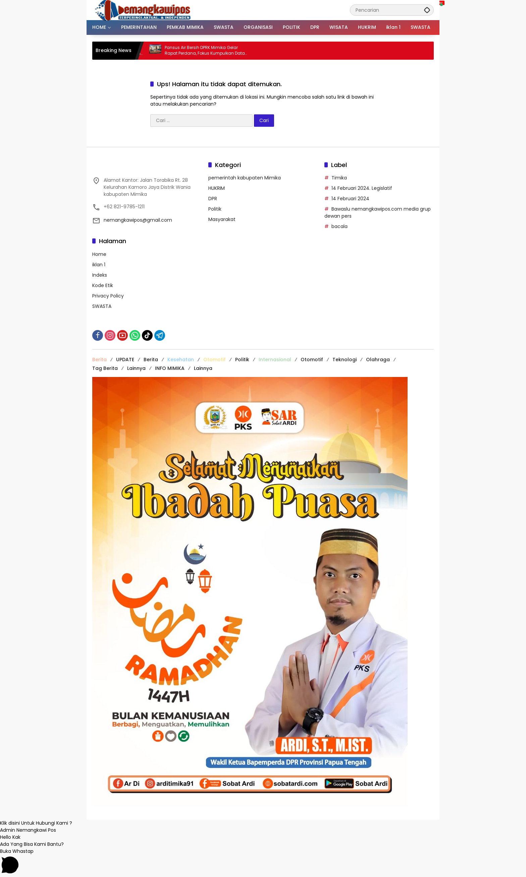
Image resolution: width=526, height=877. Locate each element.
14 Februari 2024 (350, 198)
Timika (339, 177)
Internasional (275, 359)
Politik (214, 209)
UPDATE (125, 359)
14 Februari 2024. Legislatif (361, 188)
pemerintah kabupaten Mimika (244, 177)
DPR (212, 198)
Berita (99, 359)
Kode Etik (102, 285)
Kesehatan (180, 359)
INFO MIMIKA (170, 368)
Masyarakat (221, 219)
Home (99, 254)
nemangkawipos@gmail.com (138, 220)
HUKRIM (216, 188)
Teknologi (344, 359)
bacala (339, 226)
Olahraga (378, 359)
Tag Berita (105, 368)
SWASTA (101, 306)
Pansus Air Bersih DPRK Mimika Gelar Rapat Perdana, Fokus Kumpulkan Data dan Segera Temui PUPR (211, 50)
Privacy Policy (108, 295)
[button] (427, 9)
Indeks (99, 275)
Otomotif (214, 359)
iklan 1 (98, 264)
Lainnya (136, 368)
